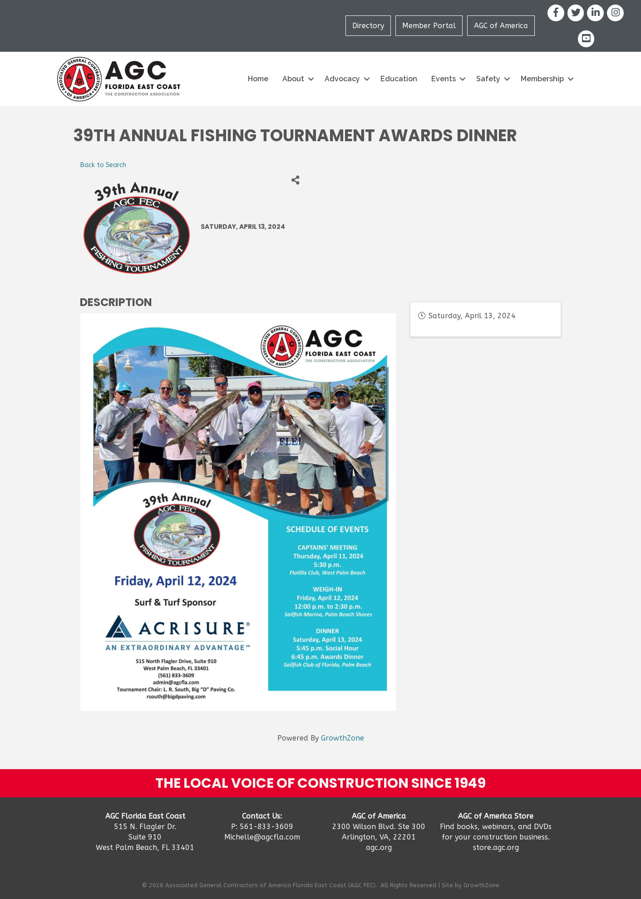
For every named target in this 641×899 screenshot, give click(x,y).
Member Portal (429, 25)
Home (258, 78)
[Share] (295, 180)
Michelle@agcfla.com (262, 837)
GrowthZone (342, 738)
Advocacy (342, 78)
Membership (542, 78)
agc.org (379, 847)
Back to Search (103, 165)
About (293, 78)
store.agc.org (496, 847)
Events (443, 78)
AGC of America (501, 25)
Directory (368, 25)
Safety (488, 78)
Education (398, 78)
